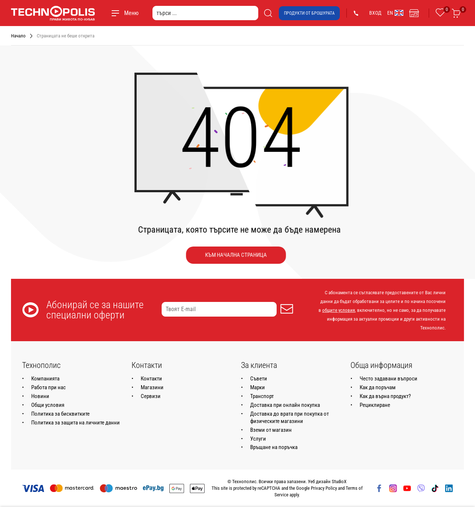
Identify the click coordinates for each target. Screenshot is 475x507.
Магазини (152, 387)
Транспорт (262, 396)
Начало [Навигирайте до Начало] (18, 36)
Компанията (45, 378)
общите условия (338, 310)
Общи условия (47, 405)
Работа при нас (48, 387)
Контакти (151, 378)
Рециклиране (375, 405)
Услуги (258, 438)
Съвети (258, 378)
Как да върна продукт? (385, 396)
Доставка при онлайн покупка (285, 405)
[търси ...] (205, 13)
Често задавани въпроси (388, 378)
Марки (257, 387)
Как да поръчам (378, 387)
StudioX (339, 481)
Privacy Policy (324, 488)
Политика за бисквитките (60, 414)
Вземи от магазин (271, 430)
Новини (40, 396)
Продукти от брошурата (309, 13)
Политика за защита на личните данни (75, 422)
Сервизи (151, 396)
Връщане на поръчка (274, 447)
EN (395, 13)
